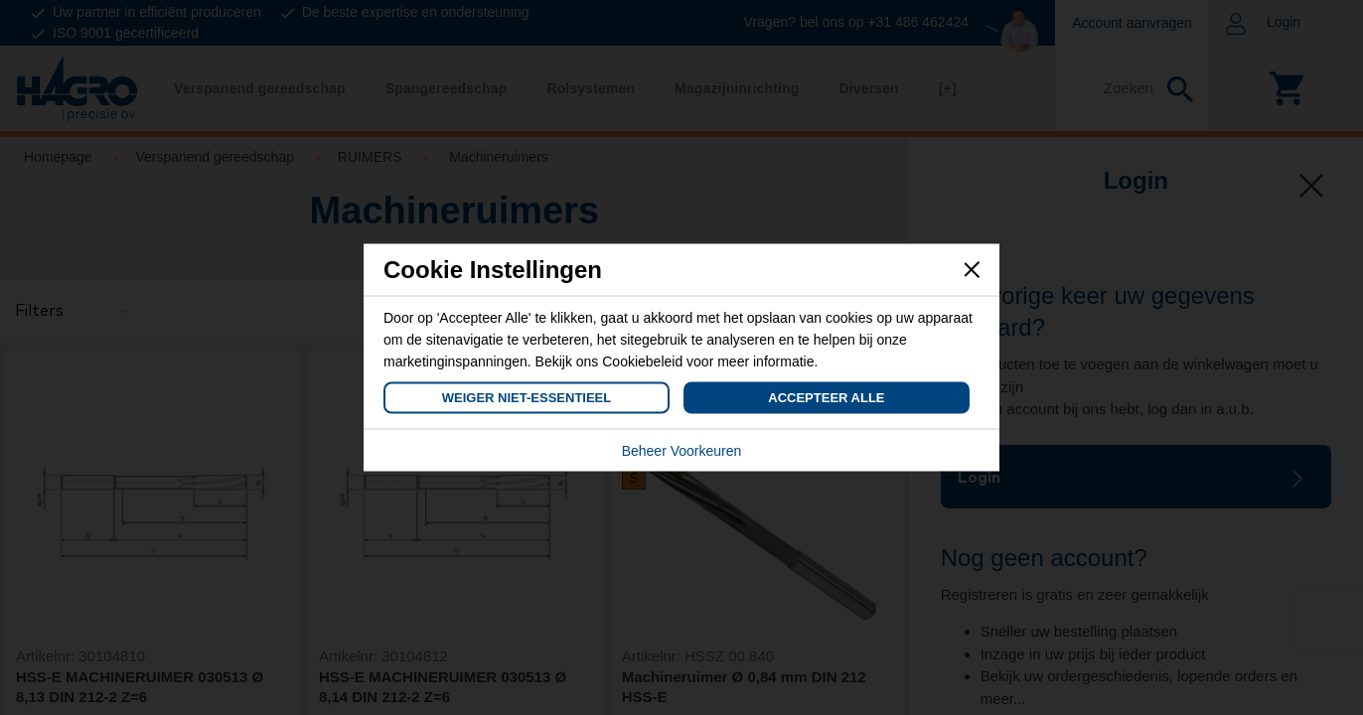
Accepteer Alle (826, 397)
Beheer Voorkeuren (682, 451)
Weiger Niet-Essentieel (526, 397)
